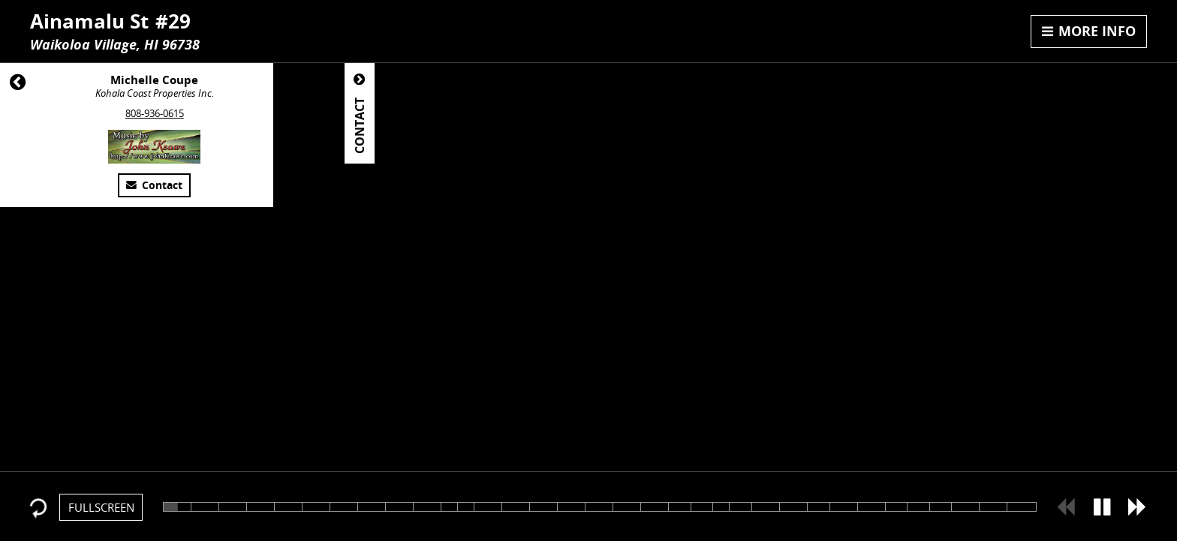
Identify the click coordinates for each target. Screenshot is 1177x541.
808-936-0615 (154, 113)
